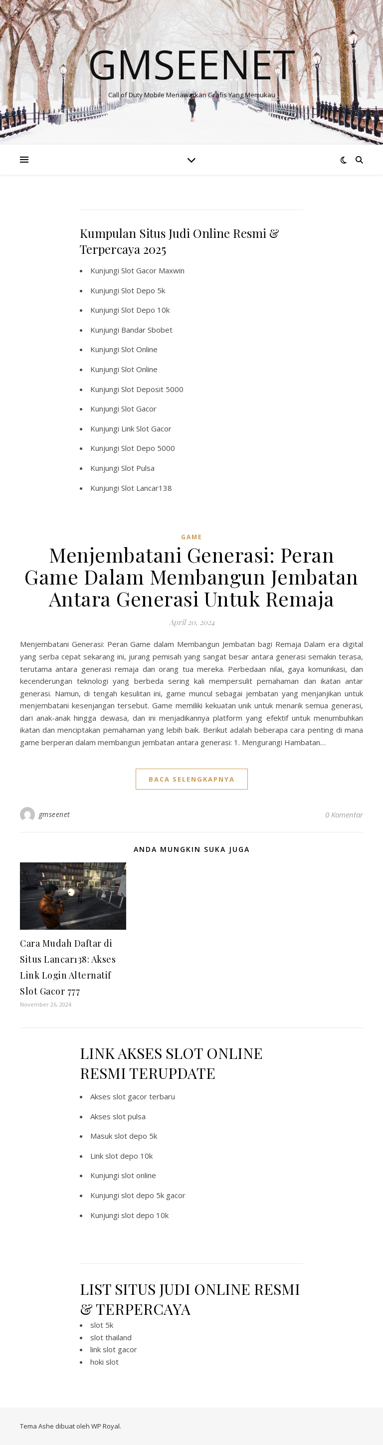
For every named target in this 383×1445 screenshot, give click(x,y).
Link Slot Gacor (146, 428)
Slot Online (139, 349)
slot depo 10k (129, 1156)
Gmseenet (191, 64)
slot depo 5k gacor (153, 1195)
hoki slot (104, 1362)
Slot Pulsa (138, 468)
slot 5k (101, 1325)
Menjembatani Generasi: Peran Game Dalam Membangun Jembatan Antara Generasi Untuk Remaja (191, 576)
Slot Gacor (139, 408)
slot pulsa (129, 1116)
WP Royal (105, 1426)
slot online (138, 1175)
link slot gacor (113, 1349)
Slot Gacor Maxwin (153, 270)
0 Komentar (344, 815)
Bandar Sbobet (147, 330)
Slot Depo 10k (145, 310)
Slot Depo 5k (143, 290)
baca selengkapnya (192, 779)
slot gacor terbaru (144, 1096)
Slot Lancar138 (146, 488)
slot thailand (111, 1337)
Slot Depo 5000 (148, 448)
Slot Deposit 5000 (152, 389)
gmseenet (54, 814)
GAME (191, 537)
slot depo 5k (135, 1136)
